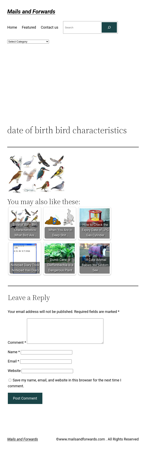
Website (14, 375)
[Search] (109, 27)
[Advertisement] (73, 92)
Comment (17, 347)
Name (14, 357)
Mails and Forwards (31, 11)
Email (13, 366)
